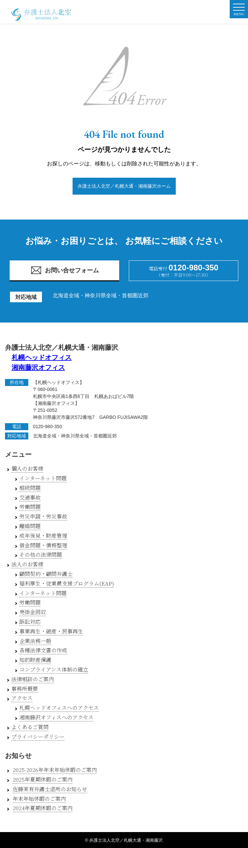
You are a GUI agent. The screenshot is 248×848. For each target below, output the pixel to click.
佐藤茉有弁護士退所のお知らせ (50, 789)
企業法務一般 (35, 641)
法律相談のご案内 (32, 679)
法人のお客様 (27, 564)
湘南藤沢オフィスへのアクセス (56, 717)
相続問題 (30, 488)
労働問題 (30, 507)
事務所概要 (24, 689)
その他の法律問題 (40, 554)
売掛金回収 (32, 612)
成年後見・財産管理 (43, 535)
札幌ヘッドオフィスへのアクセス (59, 707)
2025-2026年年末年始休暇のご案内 (55, 770)
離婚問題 (30, 526)
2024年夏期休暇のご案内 (43, 808)
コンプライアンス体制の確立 (53, 669)
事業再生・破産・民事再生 (51, 631)
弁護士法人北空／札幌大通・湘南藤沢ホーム (124, 186)
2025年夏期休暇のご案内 (43, 779)
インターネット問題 (43, 478)
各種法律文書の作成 (43, 650)
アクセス (22, 698)
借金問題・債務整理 (43, 545)
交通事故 (30, 497)
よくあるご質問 (30, 727)
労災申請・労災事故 (43, 516)
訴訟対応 (30, 621)
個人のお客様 (27, 468)
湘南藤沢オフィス (38, 367)
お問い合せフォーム (64, 270)
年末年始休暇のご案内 (39, 798)
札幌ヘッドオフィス (42, 357)
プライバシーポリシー (38, 736)
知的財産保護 (35, 660)
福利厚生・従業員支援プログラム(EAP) (66, 583)
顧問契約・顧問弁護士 (46, 574)
